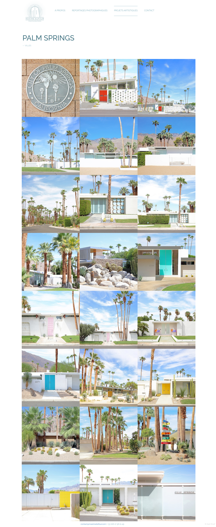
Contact (149, 10)
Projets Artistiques (126, 10)
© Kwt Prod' (210, 524)
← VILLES (26, 45)
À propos (60, 10)
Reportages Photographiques (90, 10)
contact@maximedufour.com (93, 524)
